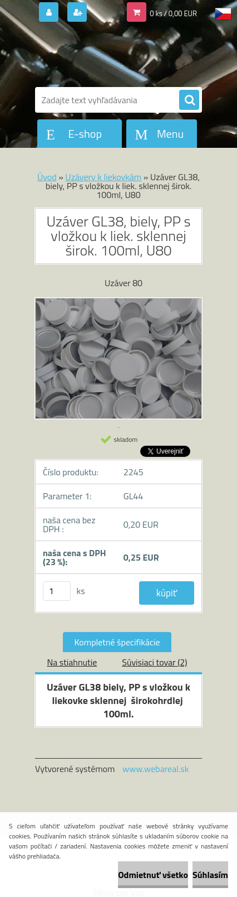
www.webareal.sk (155, 768)
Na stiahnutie (72, 662)
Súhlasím (210, 874)
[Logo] (111, 55)
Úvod (47, 177)
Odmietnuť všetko (153, 874)
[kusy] (57, 591)
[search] (189, 100)
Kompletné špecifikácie (117, 642)
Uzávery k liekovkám (103, 177)
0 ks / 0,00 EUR (173, 13)
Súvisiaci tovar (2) (154, 662)
